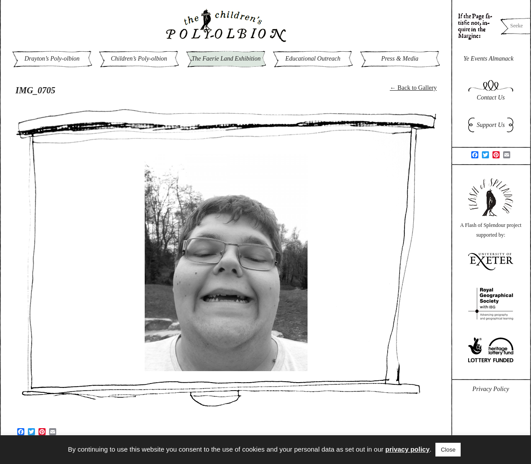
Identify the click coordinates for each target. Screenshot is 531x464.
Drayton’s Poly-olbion (52, 58)
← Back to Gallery (413, 87)
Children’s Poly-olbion (139, 58)
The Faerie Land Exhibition (226, 58)
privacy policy (407, 449)
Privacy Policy (491, 389)
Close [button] (448, 449)
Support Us (490, 125)
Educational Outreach (312, 58)
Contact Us (490, 97)
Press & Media (399, 58)
